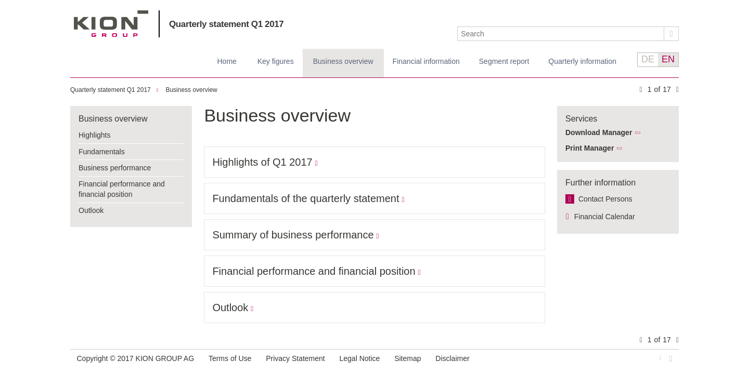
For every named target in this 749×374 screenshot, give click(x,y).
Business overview (343, 61)
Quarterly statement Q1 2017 (226, 24)
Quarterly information (582, 61)
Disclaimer (452, 358)
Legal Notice (360, 358)
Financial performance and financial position (122, 189)
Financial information (426, 61)
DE (647, 59)
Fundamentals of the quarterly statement (305, 198)
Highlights (94, 135)
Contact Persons (605, 199)
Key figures (275, 61)
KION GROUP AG (111, 23)
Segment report (504, 61)
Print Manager (589, 148)
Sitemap (407, 358)
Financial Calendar (604, 216)
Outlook (91, 210)
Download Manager (598, 132)
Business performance (115, 168)
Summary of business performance (292, 235)
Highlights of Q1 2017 (262, 162)
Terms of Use (230, 358)
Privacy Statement (295, 358)
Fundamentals (102, 152)
